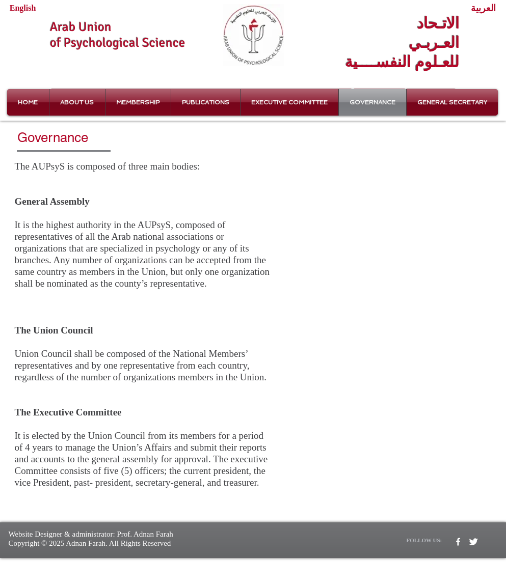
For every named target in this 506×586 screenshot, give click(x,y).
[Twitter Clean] (473, 542)
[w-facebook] (458, 542)
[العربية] (483, 8)
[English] (23, 8)
